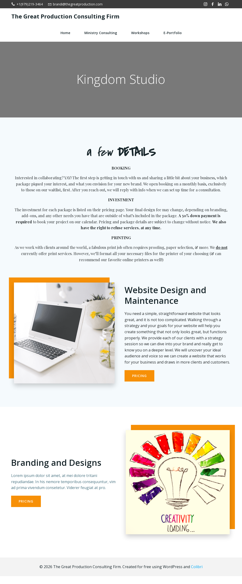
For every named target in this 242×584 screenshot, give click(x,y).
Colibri (197, 574)
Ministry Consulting (100, 32)
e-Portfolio (173, 32)
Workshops (140, 32)
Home (65, 32)
